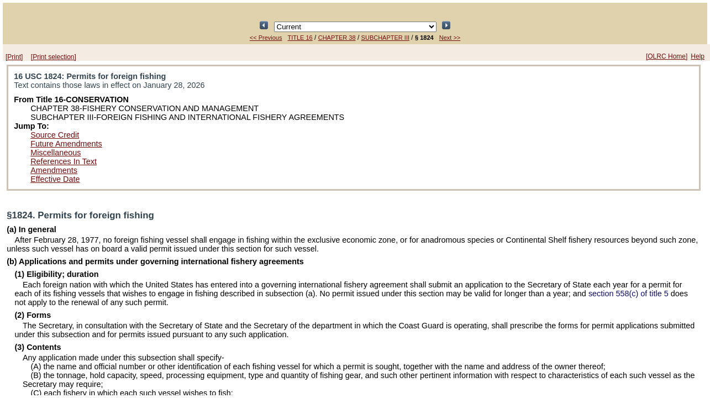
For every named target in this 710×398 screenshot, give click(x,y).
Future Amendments (66, 143)
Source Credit (54, 134)
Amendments (53, 170)
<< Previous (266, 37)
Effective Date (55, 179)
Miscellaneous (55, 152)
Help (697, 56)
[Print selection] (53, 57)
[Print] (14, 57)
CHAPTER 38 (337, 37)
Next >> (450, 37)
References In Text (63, 161)
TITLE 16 (299, 37)
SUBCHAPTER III (385, 37)
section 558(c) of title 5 (628, 293)
